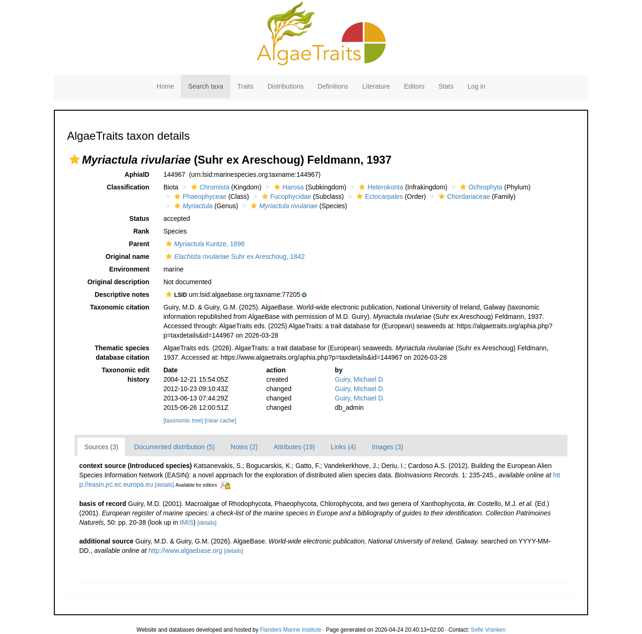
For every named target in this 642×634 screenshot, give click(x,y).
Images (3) (387, 447)
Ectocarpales (378, 196)
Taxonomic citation (119, 307)
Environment (129, 269)
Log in (476, 86)
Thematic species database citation (122, 352)
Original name (127, 256)
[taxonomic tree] (183, 420)
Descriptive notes (122, 294)
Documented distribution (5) (174, 447)
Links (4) (343, 447)
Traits (245, 86)
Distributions (286, 86)
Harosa (288, 187)
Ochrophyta (480, 187)
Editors (414, 86)
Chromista (209, 187)
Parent (139, 244)
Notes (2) (244, 447)
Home (165, 86)
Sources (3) (101, 447)
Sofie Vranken (488, 629)
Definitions (333, 86)
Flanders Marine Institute (290, 629)
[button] (74, 159)
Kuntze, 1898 (204, 244)
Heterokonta (380, 187)
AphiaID (137, 174)
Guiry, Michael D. (360, 379)
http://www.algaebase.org (185, 550)
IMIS (187, 522)
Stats (446, 86)
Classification (128, 187)
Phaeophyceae (199, 196)
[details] (164, 485)
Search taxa (205, 86)
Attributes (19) (294, 447)
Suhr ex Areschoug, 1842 (234, 256)
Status (139, 218)
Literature (376, 86)
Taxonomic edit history (125, 374)
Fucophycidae (285, 196)
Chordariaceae (463, 196)
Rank (141, 231)
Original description (118, 282)
